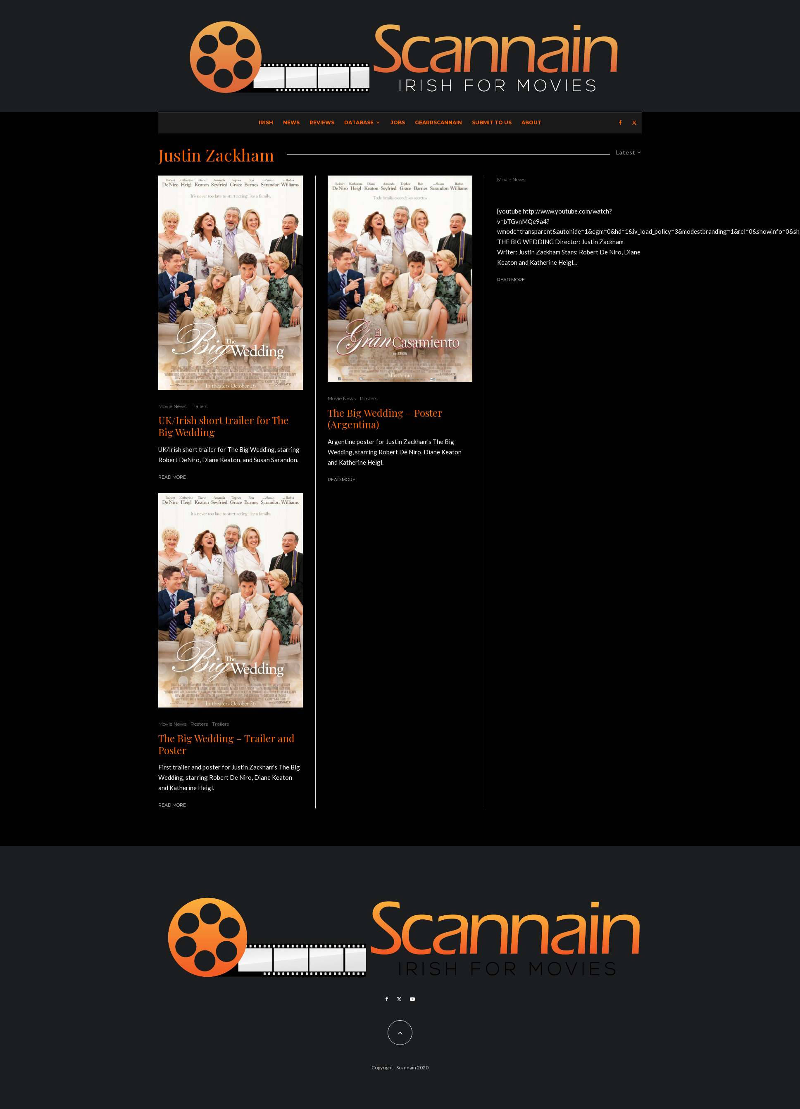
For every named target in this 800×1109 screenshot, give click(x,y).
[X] (634, 122)
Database (359, 122)
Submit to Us (492, 122)
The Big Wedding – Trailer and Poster (226, 744)
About (531, 122)
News (291, 122)
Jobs (397, 122)
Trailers (198, 406)
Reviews (322, 122)
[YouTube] (412, 999)
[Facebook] (620, 122)
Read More (172, 477)
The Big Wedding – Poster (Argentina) (385, 419)
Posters (199, 724)
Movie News (172, 406)
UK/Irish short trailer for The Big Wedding (223, 426)
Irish (266, 122)
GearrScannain (438, 122)
